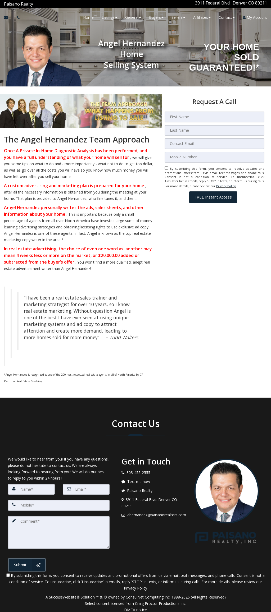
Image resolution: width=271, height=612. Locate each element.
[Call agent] (33, 3)
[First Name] (214, 114)
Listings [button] (109, 16)
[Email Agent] (8, 16)
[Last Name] (214, 127)
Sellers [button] (178, 16)
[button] (213, 192)
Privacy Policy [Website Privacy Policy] (226, 182)
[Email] (214, 141)
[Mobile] (214, 154)
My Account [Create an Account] (255, 16)
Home (88, 16)
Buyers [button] (156, 16)
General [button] (133, 16)
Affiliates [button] (202, 16)
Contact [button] (227, 16)
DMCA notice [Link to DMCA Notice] (135, 606)
